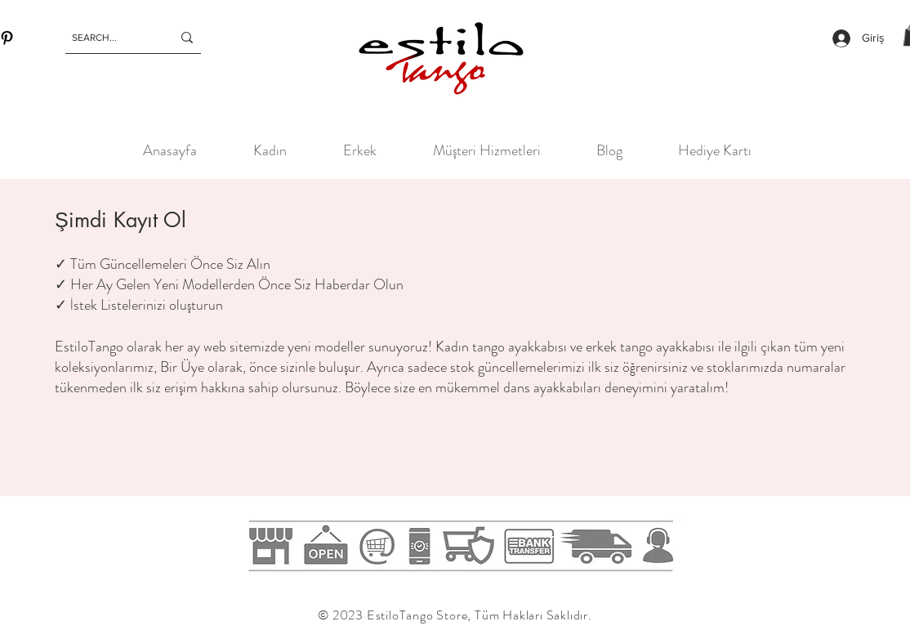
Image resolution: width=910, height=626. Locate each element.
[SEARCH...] (109, 37)
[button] (269, 150)
